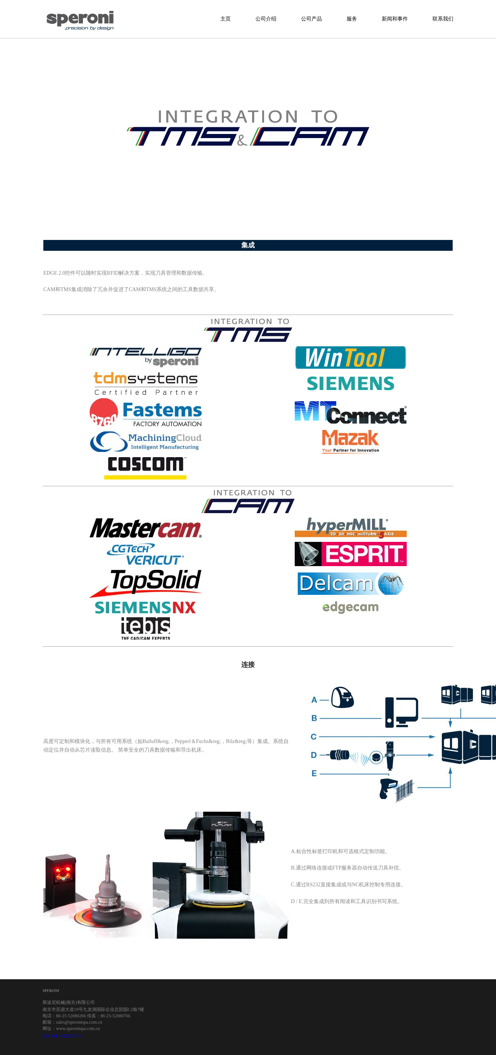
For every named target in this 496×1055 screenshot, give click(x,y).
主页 (225, 19)
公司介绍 (265, 19)
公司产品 (311, 19)
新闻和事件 (395, 19)
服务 (352, 19)
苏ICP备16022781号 (62, 1036)
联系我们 (443, 19)
